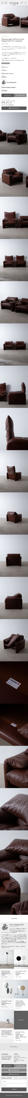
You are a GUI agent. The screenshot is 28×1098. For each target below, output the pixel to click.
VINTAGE (4, 90)
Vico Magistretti (8, 82)
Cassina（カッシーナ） (8, 937)
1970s (6, 43)
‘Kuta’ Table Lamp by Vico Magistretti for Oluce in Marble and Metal (20, 1003)
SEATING (3, 36)
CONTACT (8, 1066)
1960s (6, 1036)
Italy (2, 43)
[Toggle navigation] (25, 3)
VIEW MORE (13, 1046)
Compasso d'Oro (5, 63)
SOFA (7, 36)
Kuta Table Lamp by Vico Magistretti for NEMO (20, 973)
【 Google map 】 (6, 1058)
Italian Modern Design (8, 87)
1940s (6, 976)
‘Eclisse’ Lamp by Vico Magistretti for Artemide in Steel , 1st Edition (6, 1032)
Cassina (3, 77)
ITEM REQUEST (14, 1070)
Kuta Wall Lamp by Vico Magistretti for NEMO (6, 1002)
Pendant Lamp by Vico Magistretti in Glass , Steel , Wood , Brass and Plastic (20, 1035)
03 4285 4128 (20, 95)
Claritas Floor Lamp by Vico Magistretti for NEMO (6, 973)
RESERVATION (14, 108)
